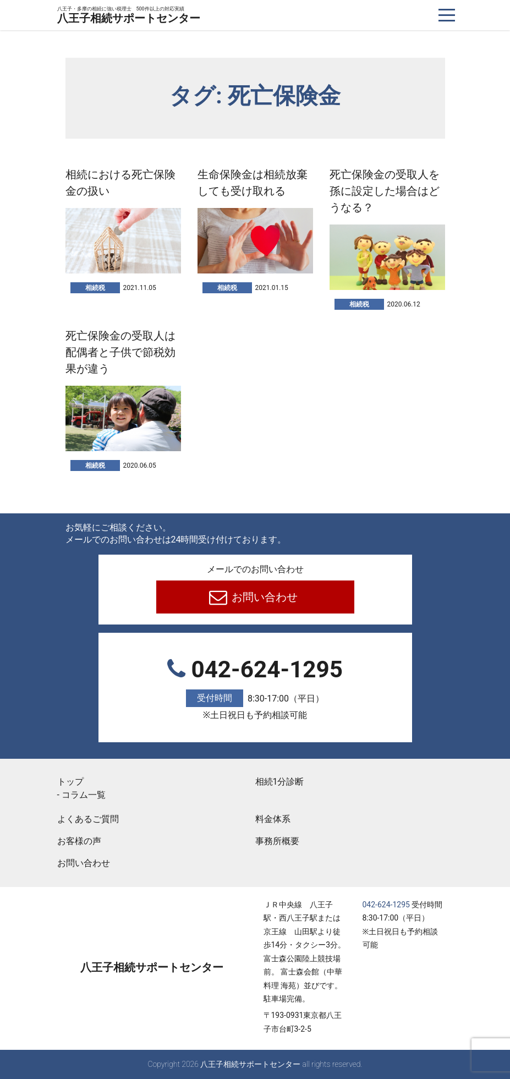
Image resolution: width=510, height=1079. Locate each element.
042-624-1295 (255, 689)
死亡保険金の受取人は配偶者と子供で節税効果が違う (120, 352)
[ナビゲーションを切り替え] (447, 15)
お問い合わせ (263, 597)
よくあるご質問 (88, 819)
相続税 (95, 288)
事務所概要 (277, 841)
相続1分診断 (279, 781)
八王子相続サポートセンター (128, 16)
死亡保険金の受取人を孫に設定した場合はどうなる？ (385, 191)
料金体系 (272, 819)
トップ (70, 781)
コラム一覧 (84, 795)
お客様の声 (79, 841)
